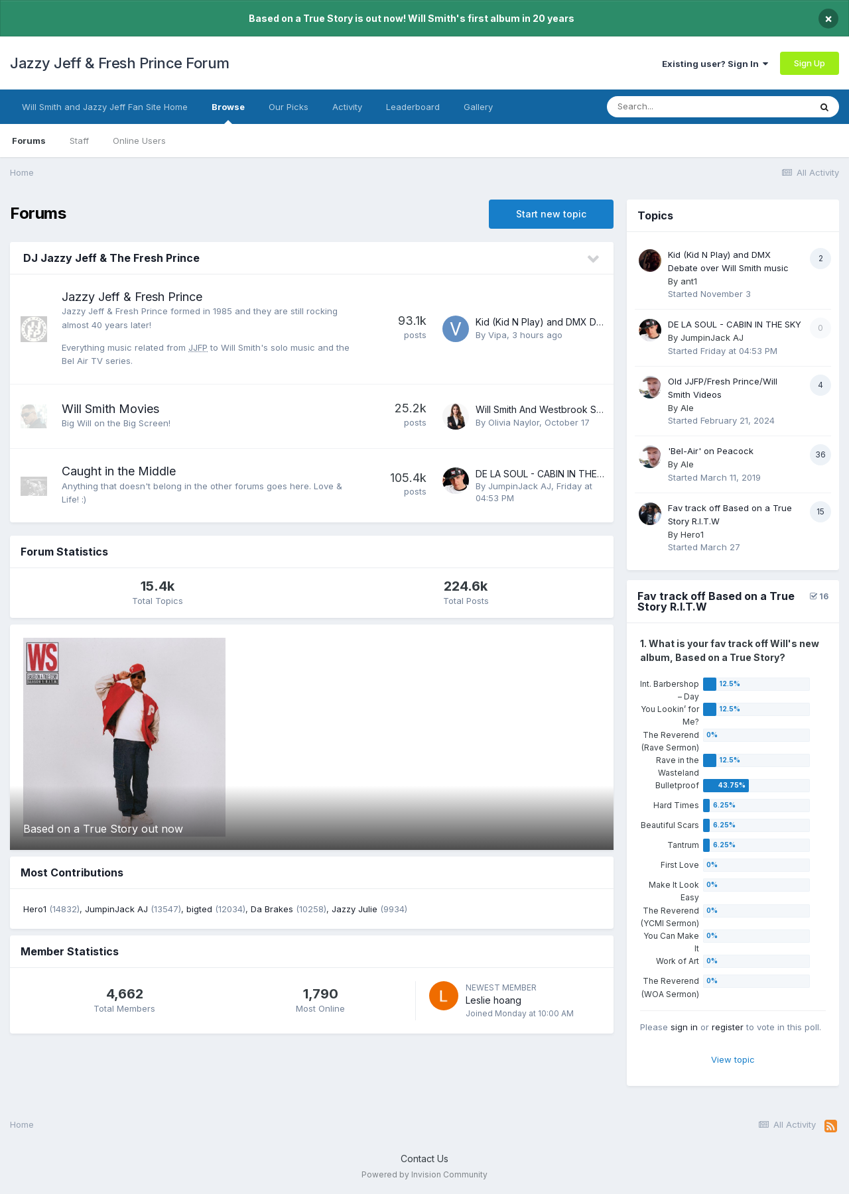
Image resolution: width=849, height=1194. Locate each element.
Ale (687, 407)
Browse (228, 112)
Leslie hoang (493, 1000)
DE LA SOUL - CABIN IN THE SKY (547, 473)
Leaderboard (413, 106)
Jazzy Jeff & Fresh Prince (132, 297)
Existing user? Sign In (715, 63)
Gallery (478, 106)
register (728, 1027)
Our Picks (288, 106)
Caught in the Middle (119, 471)
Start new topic (551, 213)
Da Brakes (272, 909)
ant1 (689, 281)
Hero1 (34, 909)
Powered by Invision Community (424, 1174)
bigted (199, 909)
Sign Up (809, 63)
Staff (79, 140)
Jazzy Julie (354, 909)
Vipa (497, 334)
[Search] (682, 106)
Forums (29, 140)
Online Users (139, 140)
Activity (347, 106)
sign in (684, 1027)
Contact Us (424, 1158)
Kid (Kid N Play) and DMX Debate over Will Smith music (596, 322)
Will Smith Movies (110, 409)
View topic (733, 1059)
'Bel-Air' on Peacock (710, 451)
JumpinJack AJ (519, 486)
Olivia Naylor (513, 422)
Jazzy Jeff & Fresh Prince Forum (119, 63)
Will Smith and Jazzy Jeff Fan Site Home (105, 106)
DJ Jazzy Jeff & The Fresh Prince (111, 258)
